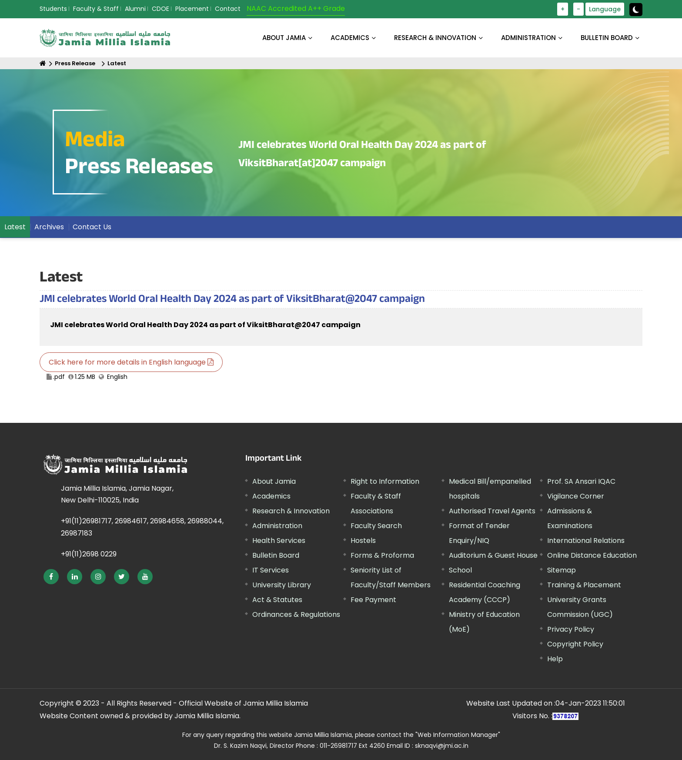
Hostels (363, 541)
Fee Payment (373, 600)
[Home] (43, 63)
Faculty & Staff (96, 8)
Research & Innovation (291, 511)
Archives (49, 227)
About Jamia (284, 37)
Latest (116, 63)
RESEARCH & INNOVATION (435, 37)
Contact (228, 8)
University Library (281, 585)
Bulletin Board (275, 555)
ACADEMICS (350, 37)
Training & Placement (584, 585)
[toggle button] (635, 9)
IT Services (270, 570)
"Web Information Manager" (457, 734)
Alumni (135, 8)
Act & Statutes (277, 600)
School (460, 570)
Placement (192, 8)
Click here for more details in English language (131, 362)
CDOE (160, 8)
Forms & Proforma (382, 555)
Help (555, 659)
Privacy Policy (570, 629)
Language (605, 9)
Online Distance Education (592, 555)
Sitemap (561, 570)
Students (53, 8)
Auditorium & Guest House (493, 555)
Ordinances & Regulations (296, 614)
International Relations (586, 541)
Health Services (278, 541)
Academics (271, 496)
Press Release (75, 63)
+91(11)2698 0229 (89, 554)
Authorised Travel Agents (492, 511)
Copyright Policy (575, 644)
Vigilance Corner (575, 496)
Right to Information (385, 481)
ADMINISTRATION (528, 37)
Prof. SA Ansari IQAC (581, 481)
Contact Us (92, 227)
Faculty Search (376, 526)
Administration (277, 526)
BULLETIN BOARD (607, 37)
